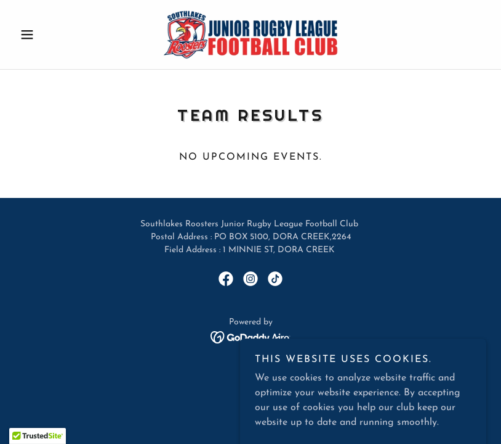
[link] (250, 34)
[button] (50, 34)
